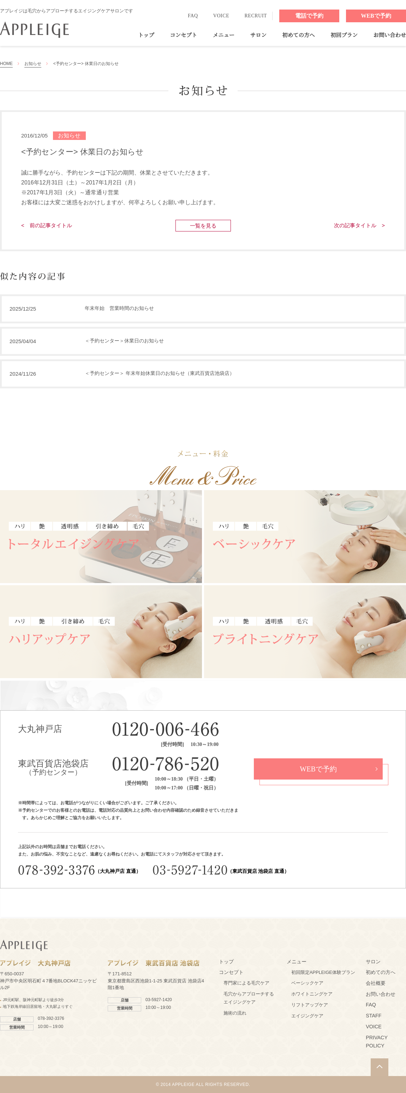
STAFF (373, 1015)
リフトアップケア (309, 1004)
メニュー (224, 35)
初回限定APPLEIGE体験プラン (323, 972)
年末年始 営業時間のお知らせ (119, 308)
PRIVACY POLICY (376, 1042)
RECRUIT (255, 15)
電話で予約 (309, 16)
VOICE (221, 15)
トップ (146, 35)
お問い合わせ (390, 35)
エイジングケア (307, 1015)
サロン (258, 35)
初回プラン (344, 35)
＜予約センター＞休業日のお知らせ (124, 340)
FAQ (193, 15)
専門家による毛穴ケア (246, 983)
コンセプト (183, 35)
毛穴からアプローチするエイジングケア (248, 998)
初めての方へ (298, 35)
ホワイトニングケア (312, 994)
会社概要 (376, 983)
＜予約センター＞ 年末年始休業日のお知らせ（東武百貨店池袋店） (159, 373)
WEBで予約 (376, 16)
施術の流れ (234, 1013)
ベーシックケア (307, 983)
